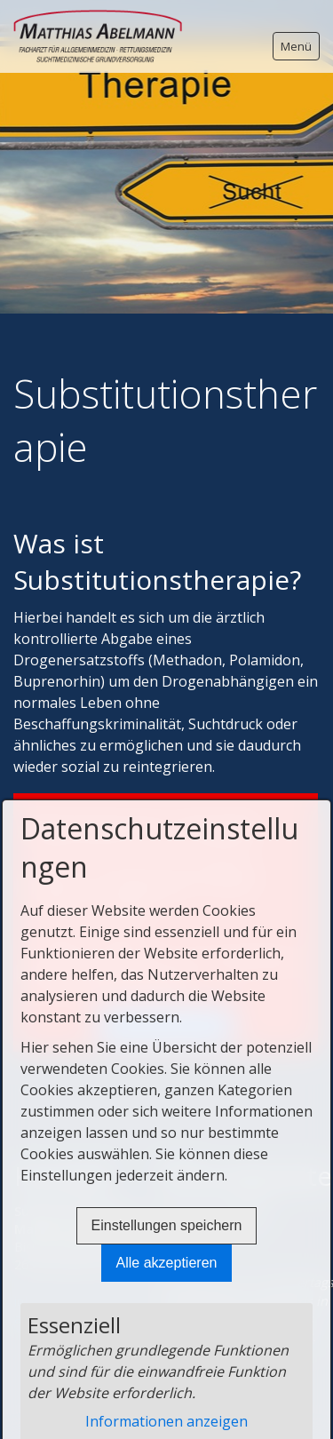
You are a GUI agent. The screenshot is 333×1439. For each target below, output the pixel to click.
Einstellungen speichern (166, 1225)
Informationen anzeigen (166, 1421)
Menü (296, 46)
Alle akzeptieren (167, 1262)
